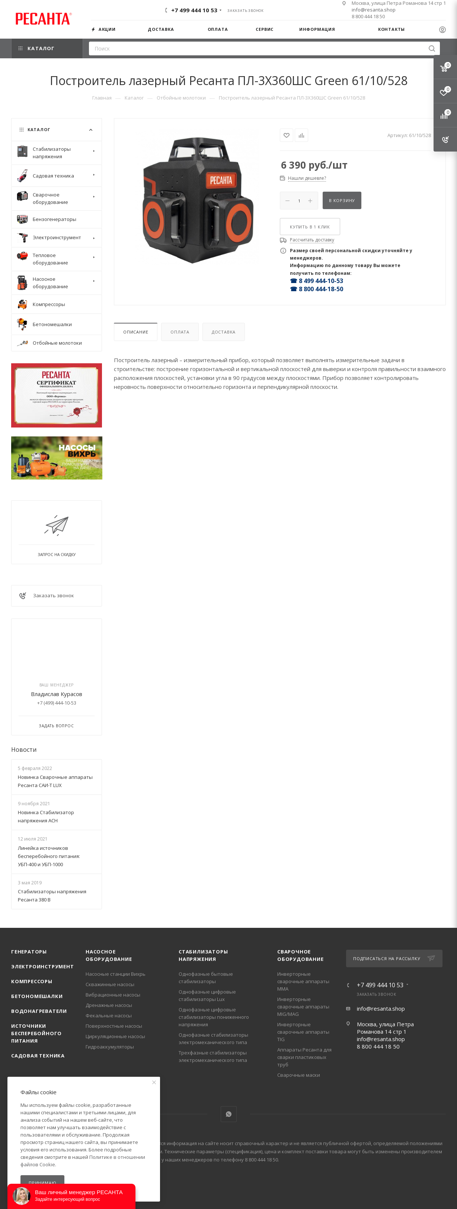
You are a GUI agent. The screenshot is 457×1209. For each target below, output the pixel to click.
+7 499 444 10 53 (194, 10)
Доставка (224, 332)
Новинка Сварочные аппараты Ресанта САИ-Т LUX (55, 781)
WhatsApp (229, 1114)
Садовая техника (38, 1055)
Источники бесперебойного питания (36, 1033)
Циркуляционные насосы (115, 1036)
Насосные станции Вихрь (116, 974)
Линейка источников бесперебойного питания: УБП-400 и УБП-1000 (49, 856)
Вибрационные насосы (113, 994)
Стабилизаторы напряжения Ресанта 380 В (52, 895)
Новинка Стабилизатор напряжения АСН (46, 816)
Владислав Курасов (56, 694)
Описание (135, 332)
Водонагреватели (39, 1011)
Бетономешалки (37, 996)
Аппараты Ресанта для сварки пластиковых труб (304, 1057)
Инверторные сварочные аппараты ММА (303, 981)
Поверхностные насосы (114, 1026)
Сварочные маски (298, 1075)
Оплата (179, 332)
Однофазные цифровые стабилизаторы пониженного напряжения (214, 1017)
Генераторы (29, 951)
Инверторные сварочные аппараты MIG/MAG (303, 1006)
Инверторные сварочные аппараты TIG (303, 1032)
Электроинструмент (42, 966)
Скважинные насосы (110, 984)
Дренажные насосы (109, 1005)
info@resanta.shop (374, 9)
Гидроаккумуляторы (110, 1046)
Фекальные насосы (109, 1015)
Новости (23, 749)
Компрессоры (31, 981)
